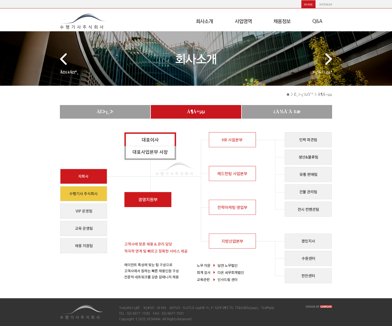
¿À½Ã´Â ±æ (287, 111)
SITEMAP (325, 4)
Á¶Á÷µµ (196, 111)
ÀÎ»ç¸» (105, 111)
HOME (308, 4)
